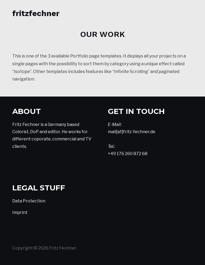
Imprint (19, 212)
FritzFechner (36, 13)
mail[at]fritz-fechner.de (131, 131)
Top (192, 252)
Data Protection (28, 200)
